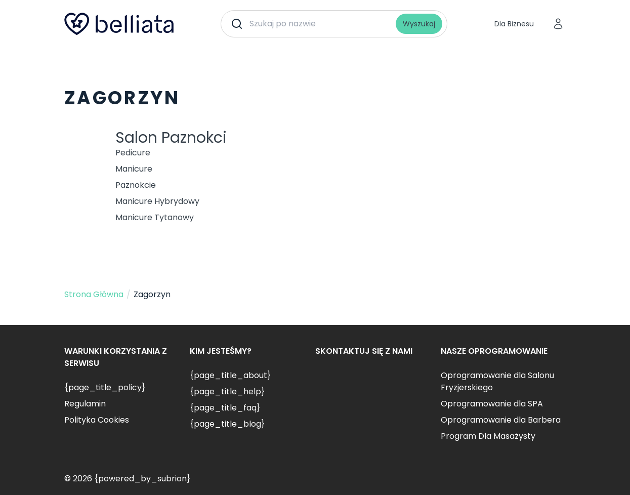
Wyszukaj (419, 24)
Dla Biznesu (514, 24)
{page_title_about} (230, 375)
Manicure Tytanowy (154, 217)
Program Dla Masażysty (488, 436)
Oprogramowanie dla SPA (492, 403)
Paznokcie (135, 185)
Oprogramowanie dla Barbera (501, 420)
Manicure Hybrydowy (157, 201)
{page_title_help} (227, 391)
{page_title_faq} (225, 408)
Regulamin (85, 403)
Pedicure (132, 152)
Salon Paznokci (171, 137)
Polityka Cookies (96, 420)
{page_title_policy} (104, 387)
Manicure (133, 169)
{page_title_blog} (227, 424)
